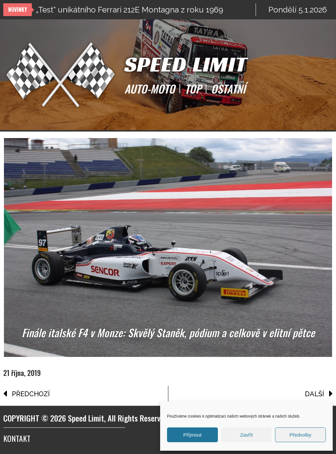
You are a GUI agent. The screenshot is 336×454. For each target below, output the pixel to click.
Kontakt (17, 438)
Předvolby (300, 435)
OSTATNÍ (228, 88)
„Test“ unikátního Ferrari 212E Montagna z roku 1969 (129, 9)
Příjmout (192, 435)
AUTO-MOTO (149, 88)
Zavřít (246, 435)
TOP (193, 88)
